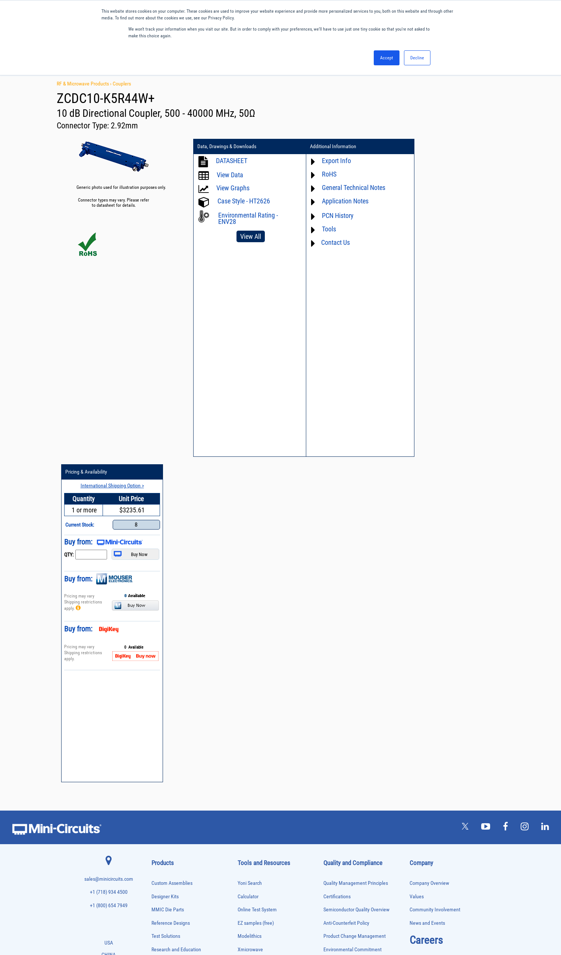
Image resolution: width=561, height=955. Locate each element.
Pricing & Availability (437, 147)
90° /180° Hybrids (165, 847)
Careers (426, 614)
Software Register (256, 743)
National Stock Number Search (269, 703)
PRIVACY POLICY (276, 924)
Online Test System (257, 584)
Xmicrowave (250, 624)
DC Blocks (159, 707)
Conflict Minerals (340, 677)
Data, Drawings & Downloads (226, 147)
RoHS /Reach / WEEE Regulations (357, 637)
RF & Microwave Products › (85, 84)
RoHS (325, 174)
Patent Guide (251, 690)
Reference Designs (170, 597)
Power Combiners (165, 808)
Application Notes (341, 201)
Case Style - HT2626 (243, 201)
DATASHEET (231, 161)
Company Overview (429, 558)
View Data (230, 175)
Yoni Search (250, 558)
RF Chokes (160, 855)
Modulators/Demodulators (172, 777)
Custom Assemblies (171, 558)
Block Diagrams (254, 650)
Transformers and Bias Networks (177, 901)
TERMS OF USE (243, 924)
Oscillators (160, 785)
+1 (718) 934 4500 (109, 567)
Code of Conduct (340, 650)
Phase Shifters (163, 800)
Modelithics (249, 611)
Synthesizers (161, 870)
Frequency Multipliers (168, 746)
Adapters (158, 644)
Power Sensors (163, 824)
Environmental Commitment (352, 624)
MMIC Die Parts (167, 584)
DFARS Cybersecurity (344, 690)
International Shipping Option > (460, 160)
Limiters (157, 761)
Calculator (248, 571)
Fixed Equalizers (164, 730)
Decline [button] (417, 57)
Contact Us (331, 242)
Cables (156, 683)
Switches (158, 863)
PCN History (334, 215)
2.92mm (124, 125)
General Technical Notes (350, 187)
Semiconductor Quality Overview (356, 584)
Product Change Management (354, 611)
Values (417, 571)
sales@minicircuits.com (108, 553)
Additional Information (329, 147)
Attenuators (160, 660)
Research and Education (176, 624)
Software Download (258, 730)
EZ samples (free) (256, 597)
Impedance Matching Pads (172, 754)
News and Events (427, 597)
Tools (325, 229)
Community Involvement (435, 584)
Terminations (161, 878)
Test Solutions (165, 611)
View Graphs (233, 188)
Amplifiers (159, 652)
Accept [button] (386, 57)
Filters (156, 722)
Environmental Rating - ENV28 (248, 218)
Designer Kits (165, 571)
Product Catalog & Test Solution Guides (278, 664)
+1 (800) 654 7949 (109, 580)
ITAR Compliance (340, 664)
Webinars (247, 677)
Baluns (156, 668)
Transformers (162, 894)
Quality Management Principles (355, 558)
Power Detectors (164, 816)
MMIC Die (159, 769)
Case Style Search (256, 717)
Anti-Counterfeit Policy (346, 597)
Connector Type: (84, 125)
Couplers (122, 84)
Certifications (337, 571)
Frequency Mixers (165, 738)
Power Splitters (163, 831)
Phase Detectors (164, 792)
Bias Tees (159, 676)
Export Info (332, 161)
